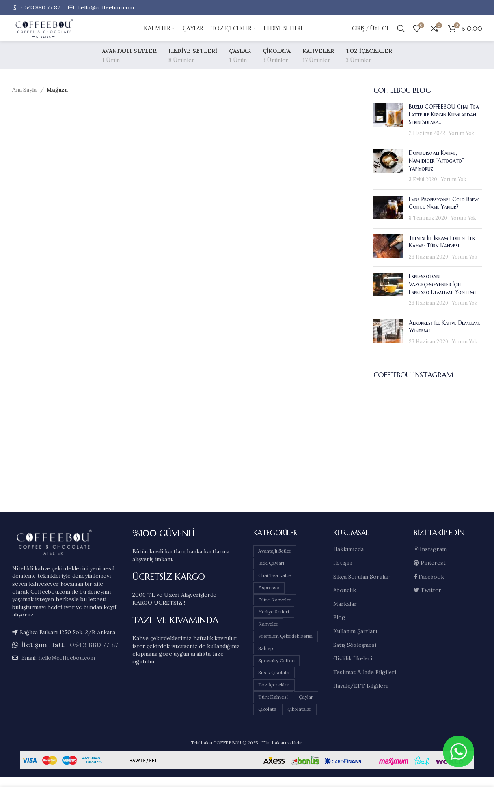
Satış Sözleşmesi (354, 654)
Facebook (429, 586)
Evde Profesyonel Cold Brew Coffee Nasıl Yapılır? (444, 213)
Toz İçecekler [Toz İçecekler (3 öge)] (273, 695)
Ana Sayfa (25, 99)
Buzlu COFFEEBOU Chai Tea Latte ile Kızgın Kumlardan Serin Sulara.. (444, 124)
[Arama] (401, 34)
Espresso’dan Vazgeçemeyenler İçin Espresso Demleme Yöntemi (442, 294)
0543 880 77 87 (40, 7)
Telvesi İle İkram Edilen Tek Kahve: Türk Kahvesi (442, 251)
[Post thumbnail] (388, 130)
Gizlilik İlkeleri (352, 668)
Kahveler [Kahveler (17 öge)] (268, 634)
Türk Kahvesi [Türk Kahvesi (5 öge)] (273, 707)
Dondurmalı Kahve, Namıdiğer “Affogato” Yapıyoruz (436, 170)
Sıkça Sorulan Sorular (361, 586)
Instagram (430, 559)
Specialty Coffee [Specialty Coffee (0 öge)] (276, 670)
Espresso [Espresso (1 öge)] (269, 598)
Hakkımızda (348, 559)
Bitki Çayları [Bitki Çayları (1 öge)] (271, 573)
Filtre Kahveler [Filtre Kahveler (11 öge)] (274, 610)
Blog (339, 627)
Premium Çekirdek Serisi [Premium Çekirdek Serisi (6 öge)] (285, 646)
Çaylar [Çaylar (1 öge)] (306, 707)
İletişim (342, 573)
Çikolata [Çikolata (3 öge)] (267, 719)
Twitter (427, 600)
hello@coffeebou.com (105, 7)
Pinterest (430, 573)
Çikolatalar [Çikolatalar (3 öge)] (299, 719)
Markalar (345, 614)
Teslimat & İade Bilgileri (364, 682)
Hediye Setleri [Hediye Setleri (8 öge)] (273, 622)
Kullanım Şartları (355, 641)
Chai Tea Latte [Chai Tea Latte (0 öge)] (274, 585)
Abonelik (344, 600)
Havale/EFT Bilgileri (360, 695)
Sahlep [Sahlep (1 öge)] (265, 658)
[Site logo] (71, 33)
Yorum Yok (461, 143)
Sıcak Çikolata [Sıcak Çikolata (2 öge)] (273, 683)
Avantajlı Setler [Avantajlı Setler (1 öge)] (274, 561)
